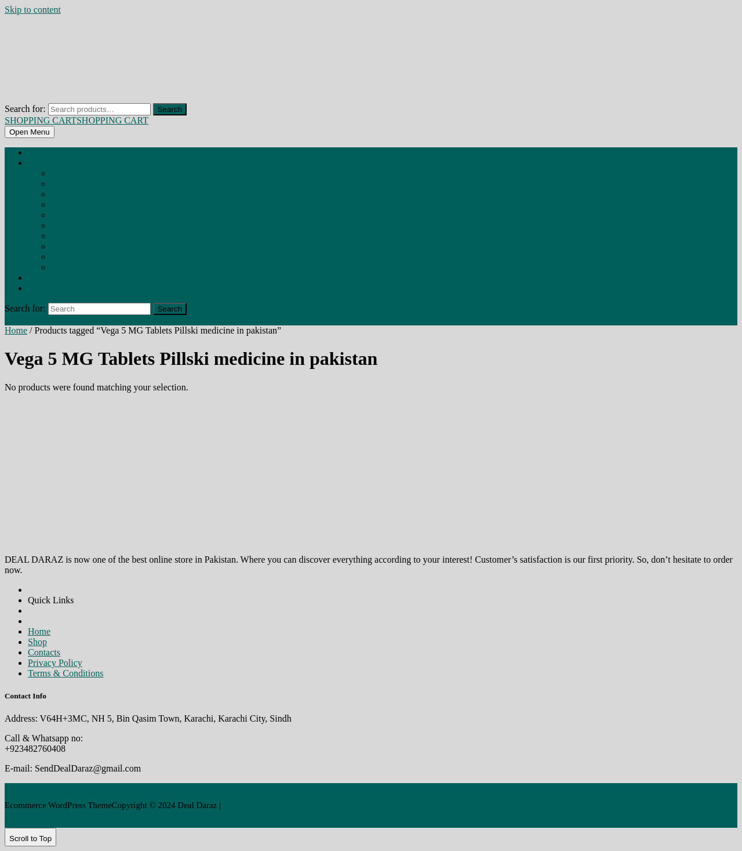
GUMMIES (64, 237)
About (35, 278)
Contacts (44, 652)
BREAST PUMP (68, 216)
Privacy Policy (55, 663)
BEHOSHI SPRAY (70, 174)
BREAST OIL (64, 205)
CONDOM (62, 226)
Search (170, 109)
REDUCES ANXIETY (72, 268)
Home (35, 153)
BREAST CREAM (68, 195)
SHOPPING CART (76, 120)
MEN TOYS (64, 258)
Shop (34, 164)
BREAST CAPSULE (70, 184)
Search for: (25, 109)
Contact (38, 289)
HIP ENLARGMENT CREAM (81, 247)
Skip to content (33, 10)
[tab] (29, 132)
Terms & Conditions (65, 673)
